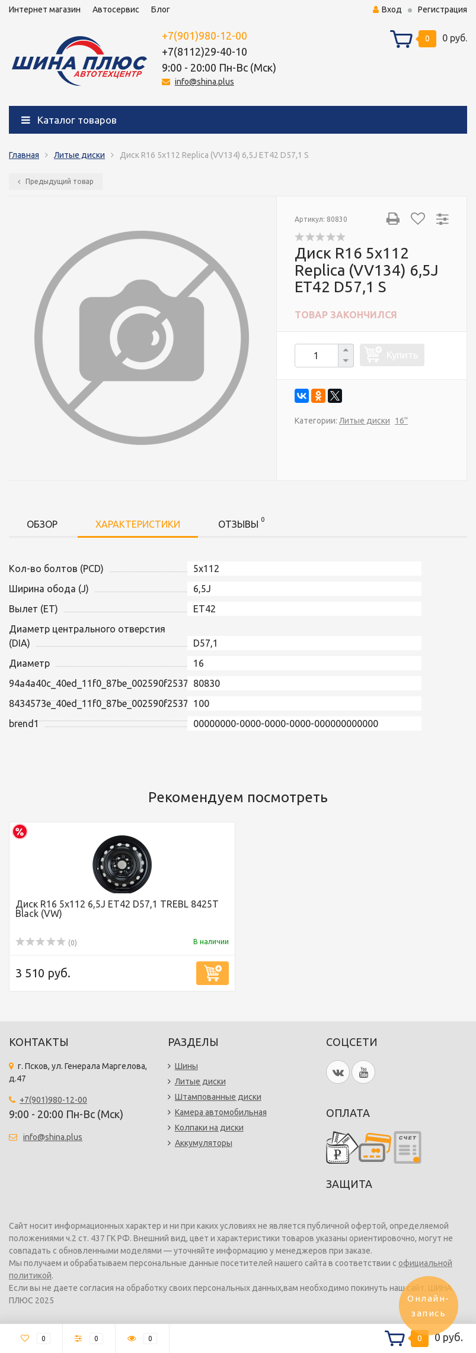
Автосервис (115, 9)
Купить (402, 354)
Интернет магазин (45, 9)
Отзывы (241, 522)
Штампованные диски (218, 1097)
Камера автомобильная (221, 1112)
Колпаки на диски (209, 1127)
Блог (160, 9)
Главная (24, 155)
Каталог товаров (69, 119)
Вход (387, 9)
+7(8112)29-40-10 (204, 51)
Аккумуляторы (203, 1143)
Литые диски (79, 155)
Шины (186, 1066)
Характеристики (137, 524)
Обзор (42, 524)
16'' (401, 420)
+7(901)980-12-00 (204, 35)
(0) (46, 943)
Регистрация (442, 9)
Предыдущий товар (56, 181)
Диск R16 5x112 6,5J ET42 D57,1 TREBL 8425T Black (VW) (117, 909)
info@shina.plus (204, 81)
